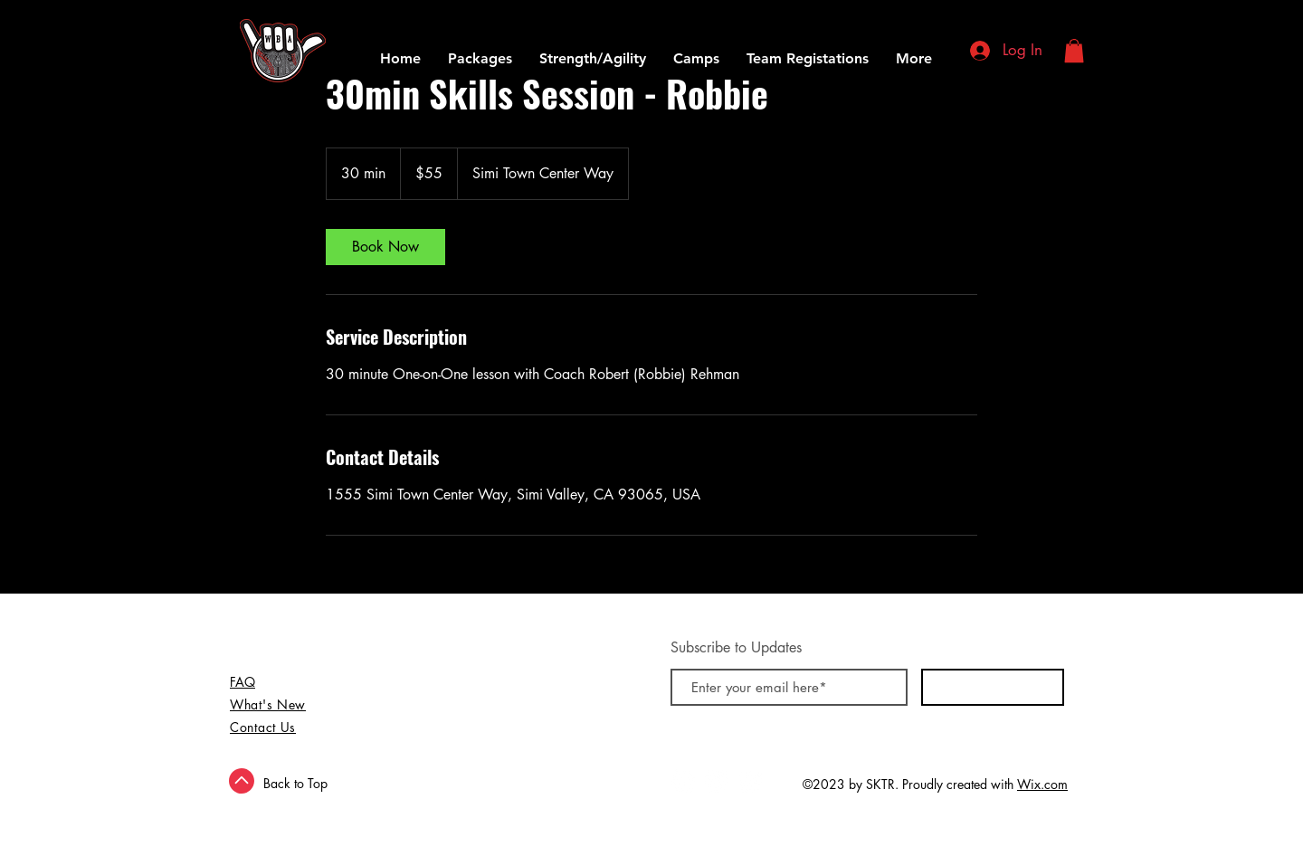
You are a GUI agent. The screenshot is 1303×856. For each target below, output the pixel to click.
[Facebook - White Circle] (683, 781)
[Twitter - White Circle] (716, 781)
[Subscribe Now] (992, 687)
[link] (385, 247)
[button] (1074, 50)
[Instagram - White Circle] (750, 781)
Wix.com (1042, 784)
